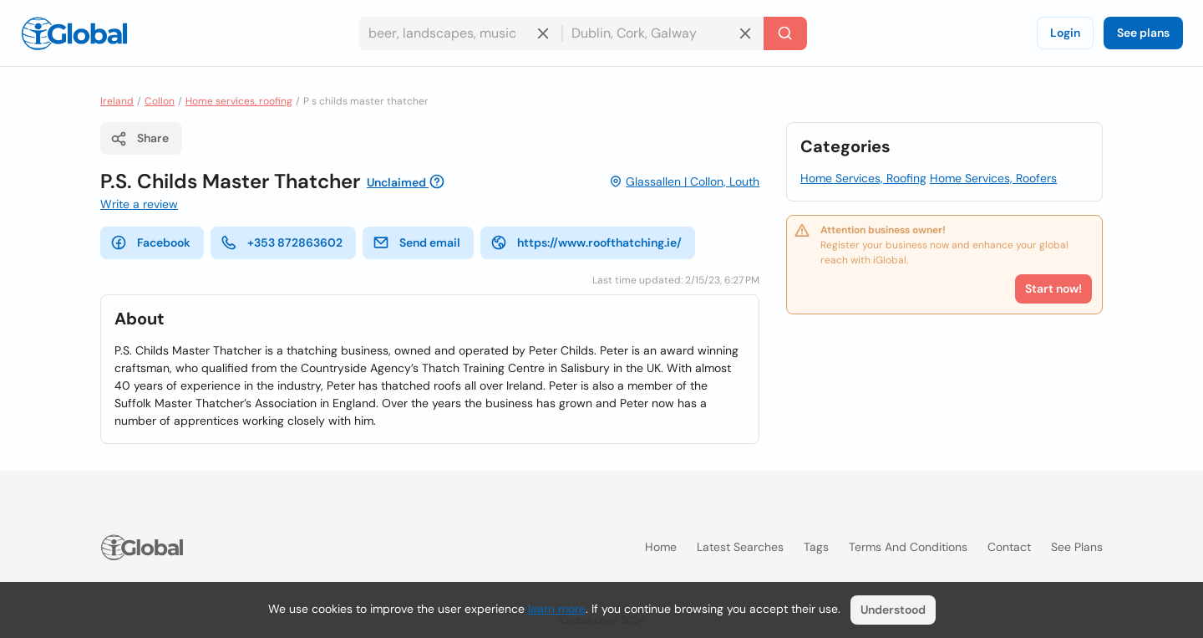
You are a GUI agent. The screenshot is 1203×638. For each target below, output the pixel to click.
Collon (160, 101)
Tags (816, 546)
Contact (1009, 546)
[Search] (785, 33)
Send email (416, 242)
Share (139, 138)
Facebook (150, 242)
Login (1065, 32)
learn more (557, 608)
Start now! (1053, 288)
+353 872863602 (282, 242)
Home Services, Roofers (993, 178)
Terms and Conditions (908, 546)
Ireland (117, 101)
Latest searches (740, 546)
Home (661, 546)
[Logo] (74, 33)
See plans (1143, 32)
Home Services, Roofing (863, 178)
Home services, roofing (238, 101)
